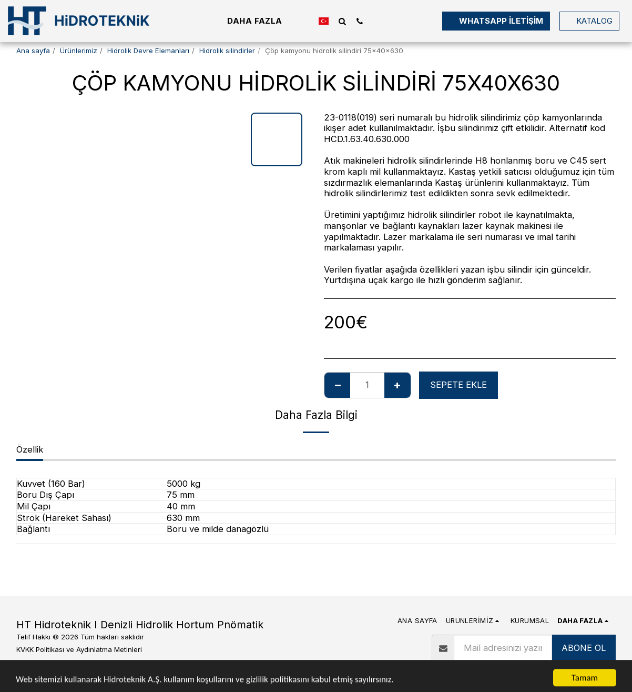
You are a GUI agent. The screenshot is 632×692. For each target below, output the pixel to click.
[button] (342, 21)
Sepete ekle (458, 384)
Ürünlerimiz (78, 50)
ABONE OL (584, 648)
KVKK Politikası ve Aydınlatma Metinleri (79, 649)
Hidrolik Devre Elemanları (148, 50)
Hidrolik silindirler (227, 50)
